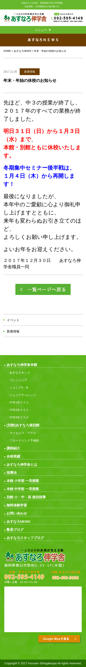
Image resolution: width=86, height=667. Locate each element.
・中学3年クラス (18, 417)
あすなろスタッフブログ (25, 538)
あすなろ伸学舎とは (22, 464)
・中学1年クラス (18, 402)
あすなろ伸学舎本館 (22, 365)
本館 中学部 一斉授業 (23, 489)
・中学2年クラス (18, 410)
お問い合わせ (17, 513)
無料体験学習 (17, 505)
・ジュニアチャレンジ (21, 395)
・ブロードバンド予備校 (23, 440)
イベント (13, 320)
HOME (7, 51)
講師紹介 (13, 448)
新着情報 (13, 331)
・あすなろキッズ (18, 372)
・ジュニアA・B (17, 387)
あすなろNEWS (22, 51)
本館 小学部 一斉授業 (23, 481)
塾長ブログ (15, 530)
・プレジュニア (17, 380)
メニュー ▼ (43, 30)
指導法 (12, 473)
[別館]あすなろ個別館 (23, 425)
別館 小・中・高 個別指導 (26, 497)
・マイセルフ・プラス (21, 433)
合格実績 (13, 456)
